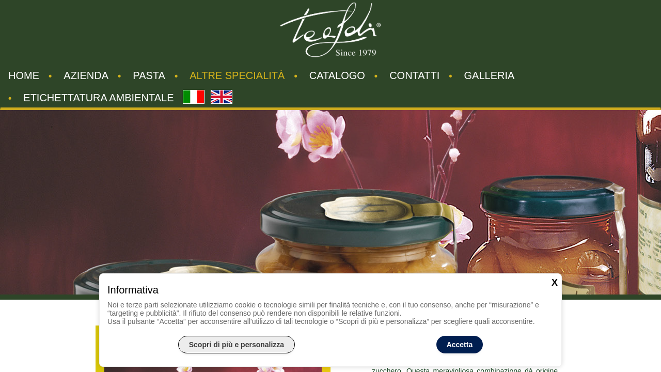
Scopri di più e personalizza (236, 344)
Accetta (460, 344)
